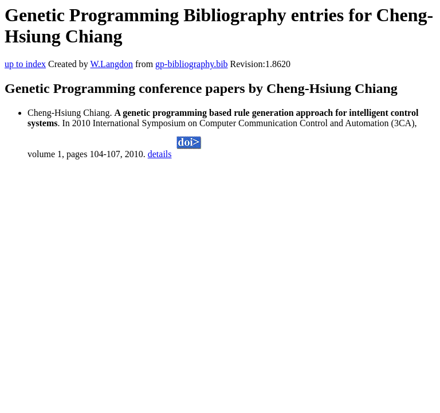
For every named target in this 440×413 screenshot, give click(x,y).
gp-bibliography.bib (191, 64)
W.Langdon (111, 64)
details (160, 154)
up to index (25, 64)
